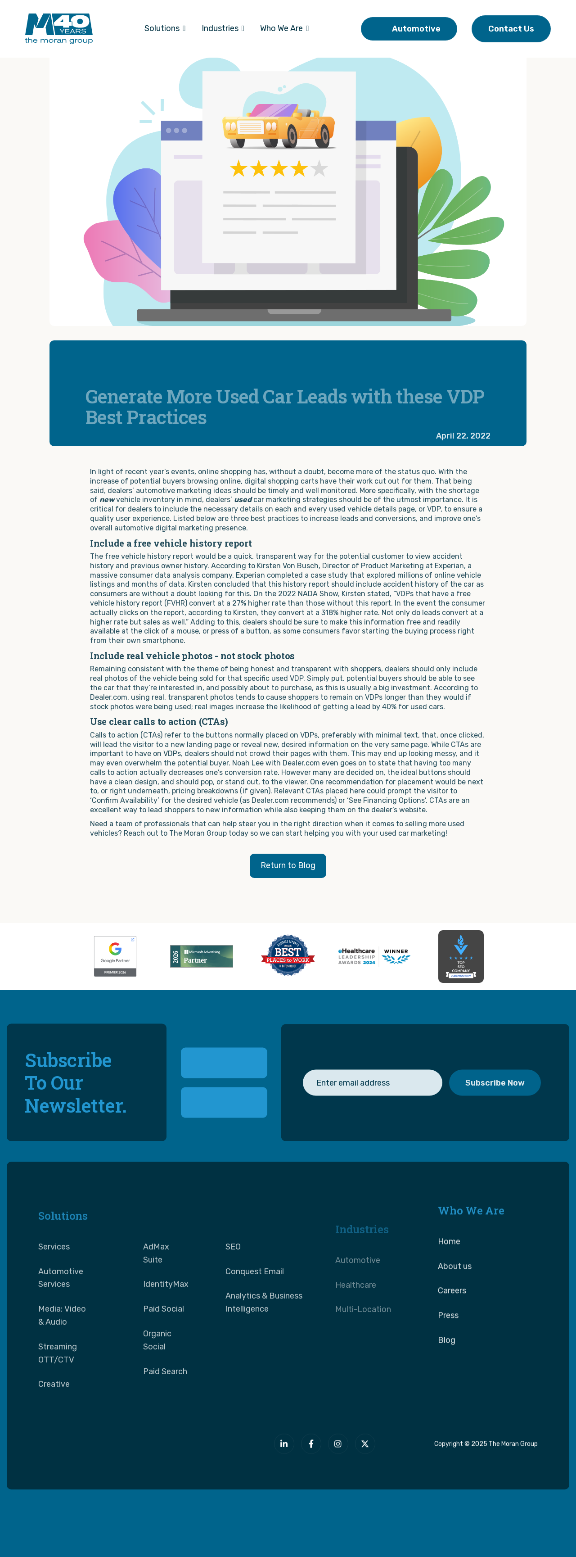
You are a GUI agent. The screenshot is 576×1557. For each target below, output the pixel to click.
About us (455, 1302)
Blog (446, 1375)
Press (448, 1351)
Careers (452, 1326)
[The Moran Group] (126, 1453)
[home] (59, 29)
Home (449, 1277)
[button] (165, 29)
